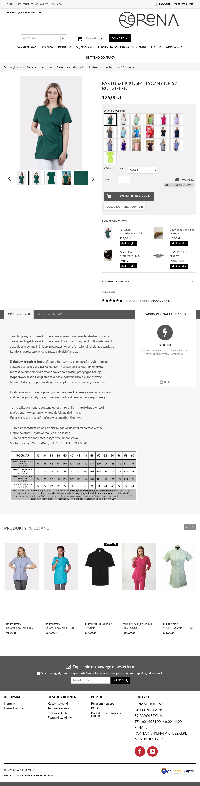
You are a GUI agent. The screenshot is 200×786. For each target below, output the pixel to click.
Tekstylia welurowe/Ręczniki (122, 47)
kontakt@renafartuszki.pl (24, 12)
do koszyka (128, 243)
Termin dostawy (58, 708)
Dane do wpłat (14, 708)
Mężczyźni (84, 47)
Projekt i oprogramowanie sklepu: (30, 775)
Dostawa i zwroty (147, 281)
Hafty (156, 47)
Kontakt (23, 4)
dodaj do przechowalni (124, 206)
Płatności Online (59, 713)
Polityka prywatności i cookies (106, 714)
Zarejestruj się (183, 4)
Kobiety (64, 47)
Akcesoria (174, 47)
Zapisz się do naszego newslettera (100, 666)
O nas (10, 4)
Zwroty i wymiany (60, 717)
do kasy (119, 38)
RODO (95, 708)
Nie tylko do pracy (100, 57)
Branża (47, 47)
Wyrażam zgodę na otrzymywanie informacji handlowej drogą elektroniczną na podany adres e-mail (102, 673)
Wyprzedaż (26, 47)
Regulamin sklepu (103, 703)
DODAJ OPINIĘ (161, 300)
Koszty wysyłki (58, 703)
